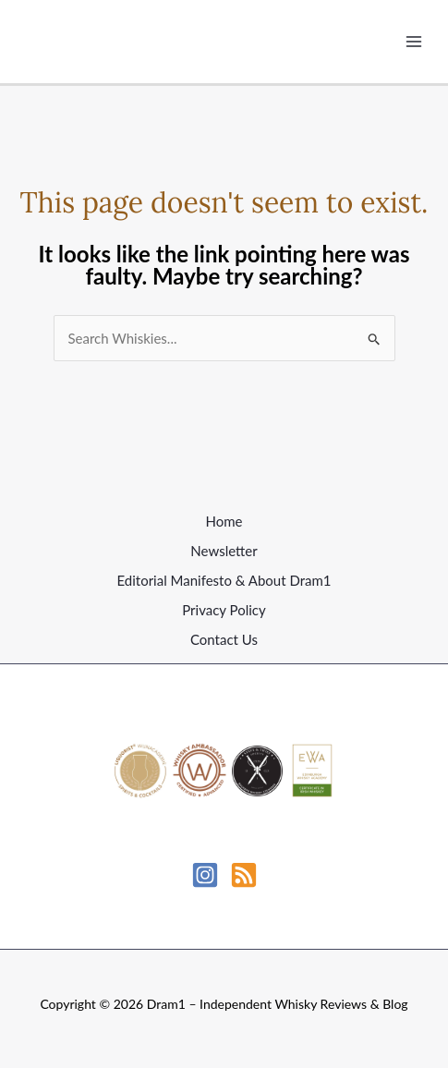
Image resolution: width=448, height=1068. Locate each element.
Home (224, 521)
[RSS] (244, 875)
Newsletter (223, 550)
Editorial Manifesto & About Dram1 (223, 580)
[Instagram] (205, 875)
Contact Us (224, 639)
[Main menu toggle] (414, 42)
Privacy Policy (223, 609)
